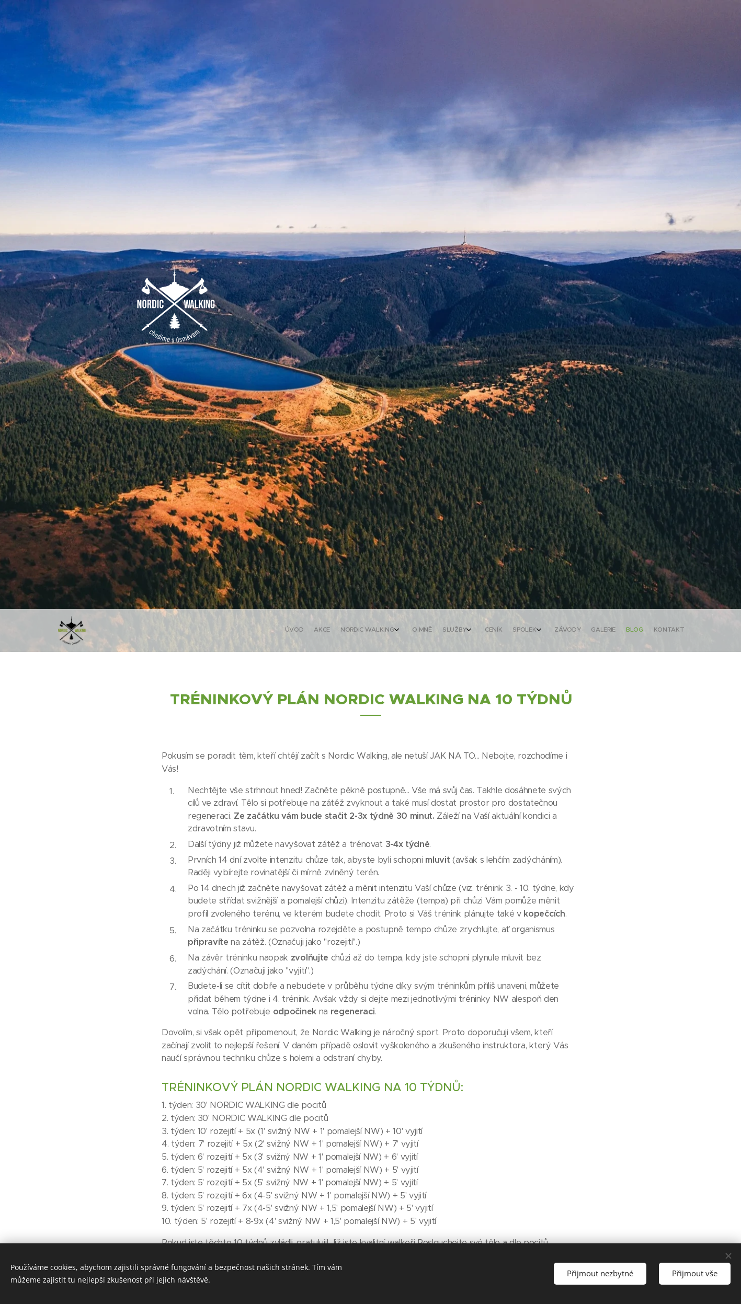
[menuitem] (558, 630)
